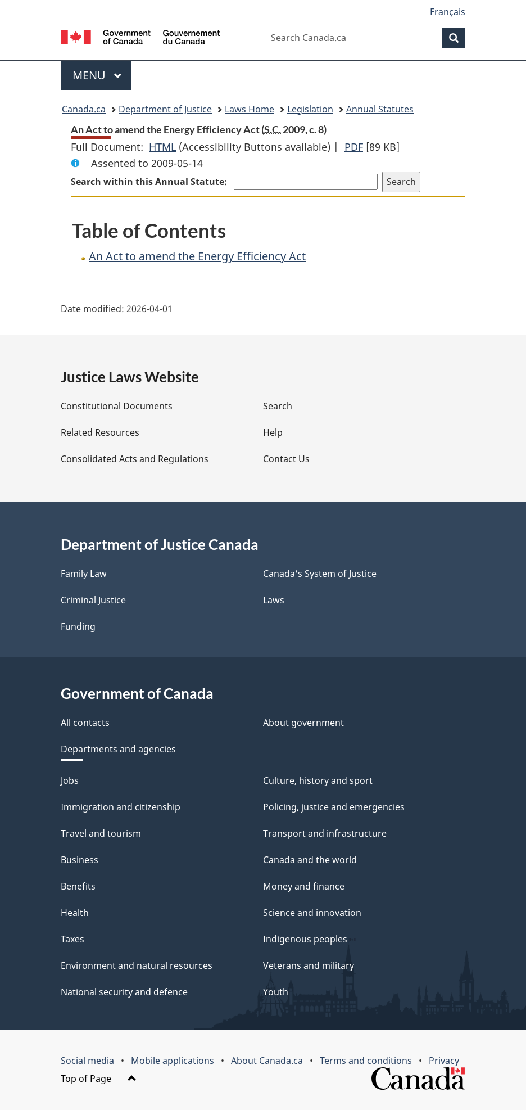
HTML (162, 147)
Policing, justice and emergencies (334, 807)
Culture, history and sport (318, 780)
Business (79, 860)
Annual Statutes (380, 109)
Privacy (444, 1060)
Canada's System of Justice (320, 573)
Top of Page (99, 1078)
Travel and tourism (101, 833)
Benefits (78, 886)
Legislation (310, 109)
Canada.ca (84, 109)
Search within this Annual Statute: (150, 181)
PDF (353, 147)
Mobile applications (172, 1060)
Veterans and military (308, 965)
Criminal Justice (93, 600)
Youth (275, 992)
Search (277, 406)
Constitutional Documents (117, 406)
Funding (78, 626)
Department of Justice (165, 109)
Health (75, 912)
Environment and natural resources (136, 965)
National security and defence (124, 992)
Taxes (72, 939)
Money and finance (303, 886)
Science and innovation (312, 912)
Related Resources (100, 432)
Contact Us (286, 459)
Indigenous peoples (305, 939)
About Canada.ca (267, 1060)
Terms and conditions (366, 1060)
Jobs (70, 780)
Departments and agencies (118, 749)
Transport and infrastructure (325, 833)
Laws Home (249, 109)
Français (447, 12)
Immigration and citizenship (120, 807)
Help (273, 432)
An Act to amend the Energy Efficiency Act (197, 256)
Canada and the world (310, 860)
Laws (273, 600)
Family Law (84, 573)
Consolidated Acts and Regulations (134, 459)
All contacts (85, 722)
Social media (87, 1060)
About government (303, 722)
